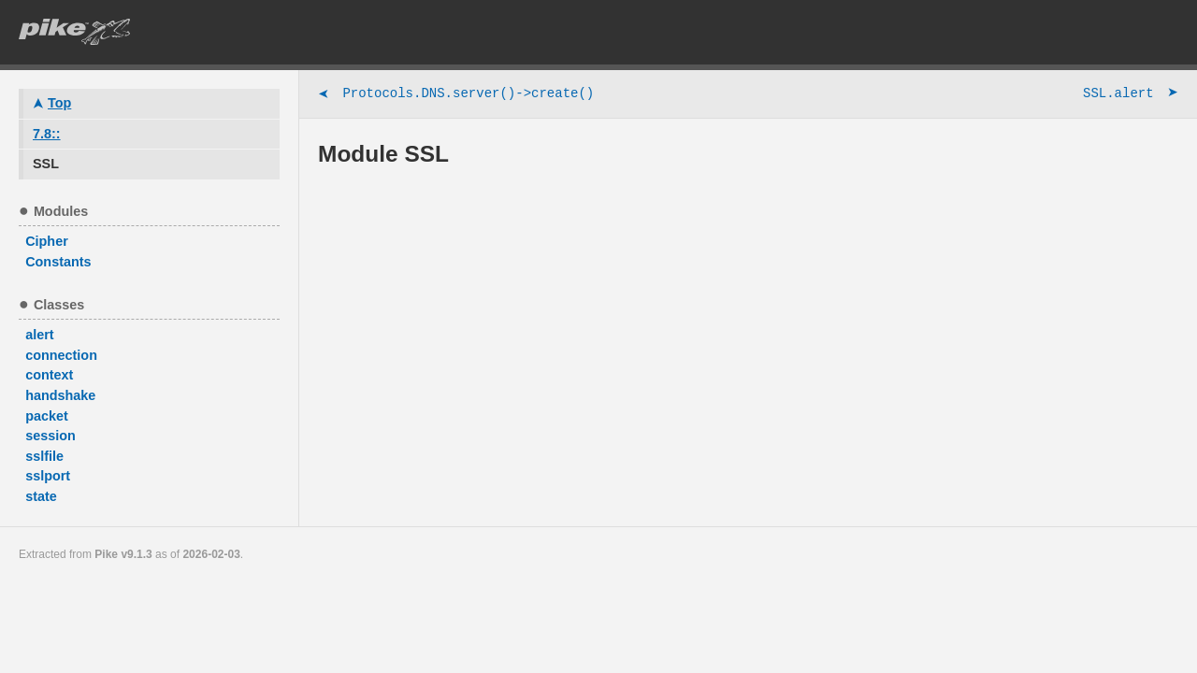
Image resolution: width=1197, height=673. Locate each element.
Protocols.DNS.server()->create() (456, 95)
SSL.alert (1130, 95)
